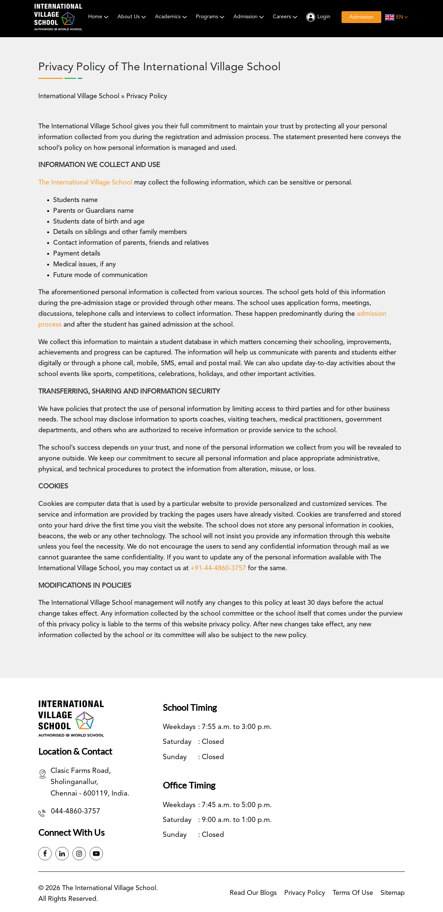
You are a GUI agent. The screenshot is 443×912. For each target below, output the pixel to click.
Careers (286, 17)
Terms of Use (353, 893)
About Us (132, 17)
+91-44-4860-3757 (218, 568)
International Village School (78, 96)
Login (323, 16)
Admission (249, 17)
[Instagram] (79, 853)
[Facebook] (45, 853)
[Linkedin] (62, 853)
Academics (171, 17)
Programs (211, 17)
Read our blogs (253, 893)
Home (99, 17)
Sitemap (393, 893)
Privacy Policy (304, 893)
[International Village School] (58, 17)
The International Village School (85, 182)
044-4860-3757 (75, 811)
